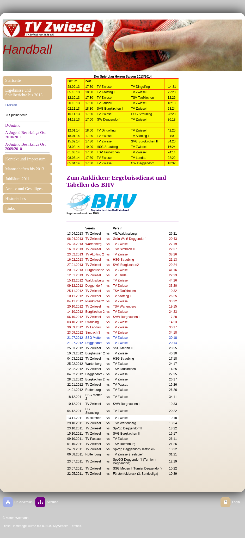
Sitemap (52, 502)
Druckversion (23, 502)
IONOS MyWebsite (55, 526)
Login (236, 502)
